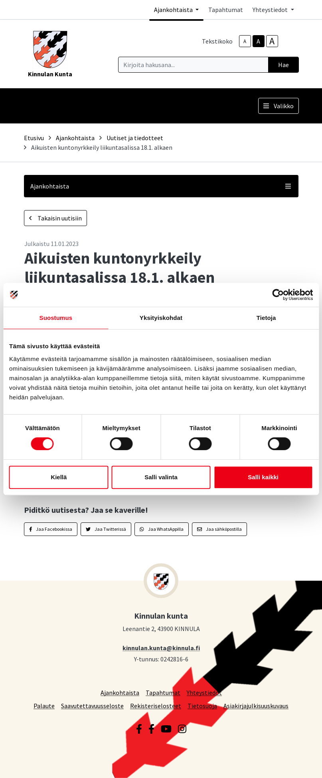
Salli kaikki (263, 477)
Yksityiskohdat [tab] (161, 317)
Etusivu (34, 138)
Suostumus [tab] (56, 317)
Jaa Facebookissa (51, 529)
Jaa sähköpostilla (219, 529)
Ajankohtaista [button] (174, 10)
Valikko (278, 106)
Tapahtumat (225, 10)
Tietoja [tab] (266, 317)
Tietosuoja (202, 705)
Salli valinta (161, 477)
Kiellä (59, 477)
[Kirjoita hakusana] (193, 65)
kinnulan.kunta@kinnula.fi (161, 647)
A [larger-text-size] (272, 41)
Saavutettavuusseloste (92, 705)
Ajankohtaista (75, 138)
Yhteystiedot (204, 692)
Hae (283, 65)
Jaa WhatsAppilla (162, 529)
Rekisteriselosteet (155, 705)
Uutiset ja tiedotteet (135, 138)
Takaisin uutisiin (55, 218)
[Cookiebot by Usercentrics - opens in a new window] (278, 295)
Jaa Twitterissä (106, 529)
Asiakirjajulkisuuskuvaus (255, 705)
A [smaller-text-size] (244, 41)
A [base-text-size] (258, 41)
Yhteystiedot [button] (271, 10)
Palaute (44, 705)
